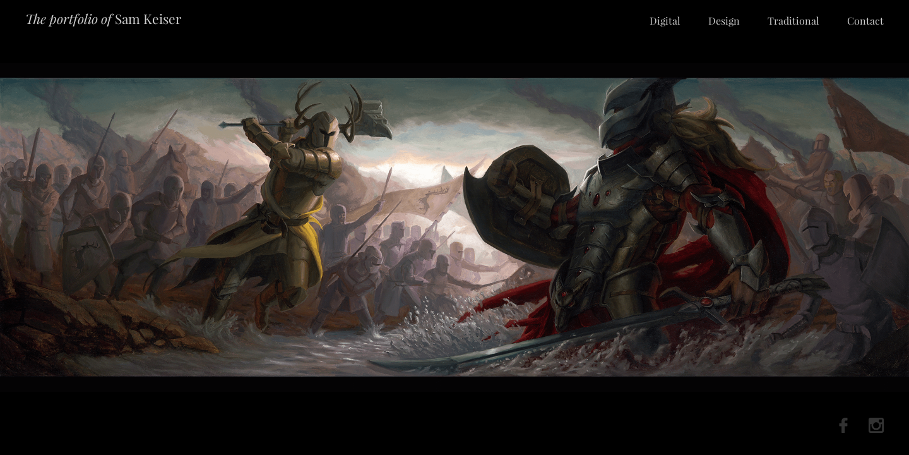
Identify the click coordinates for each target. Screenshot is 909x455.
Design (724, 20)
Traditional (793, 20)
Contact (865, 20)
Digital (665, 20)
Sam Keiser (103, 18)
